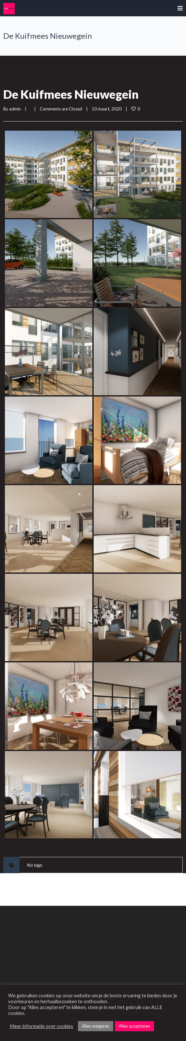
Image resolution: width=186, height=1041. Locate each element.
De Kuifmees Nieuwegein (71, 94)
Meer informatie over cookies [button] (41, 1026)
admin (15, 108)
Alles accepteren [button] (134, 1026)
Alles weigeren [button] (95, 1026)
